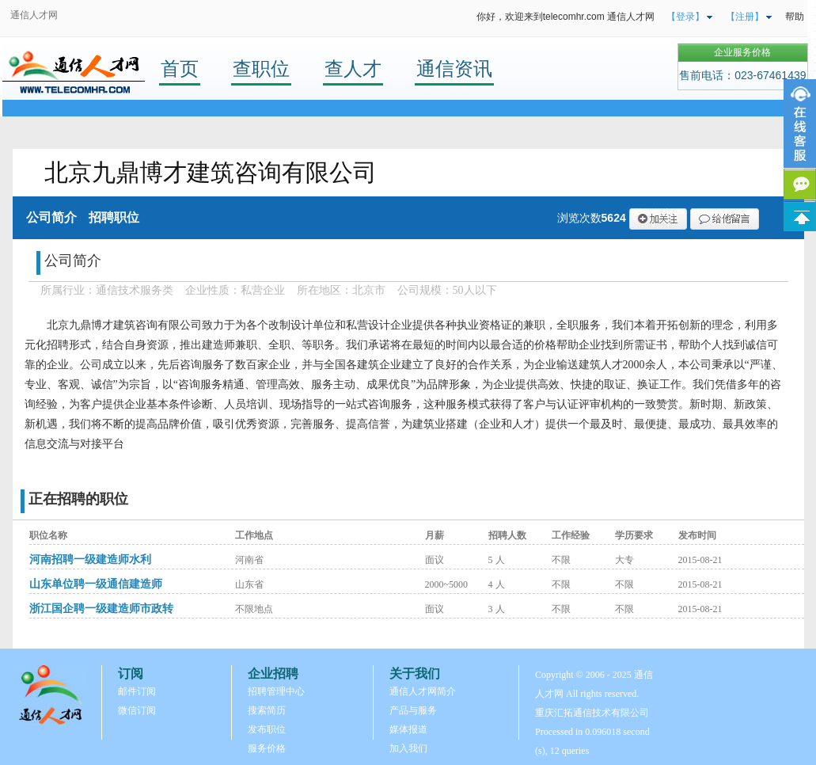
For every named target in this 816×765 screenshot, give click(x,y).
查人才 (353, 68)
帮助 (794, 16)
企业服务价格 (742, 52)
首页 (180, 68)
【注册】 (745, 16)
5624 (614, 217)
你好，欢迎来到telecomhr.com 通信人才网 (565, 16)
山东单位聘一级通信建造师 (95, 584)
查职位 (261, 68)
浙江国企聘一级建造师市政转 (101, 609)
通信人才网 (34, 15)
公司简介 (51, 217)
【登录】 (685, 16)
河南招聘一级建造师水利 (90, 559)
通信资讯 (454, 68)
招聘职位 (114, 217)
